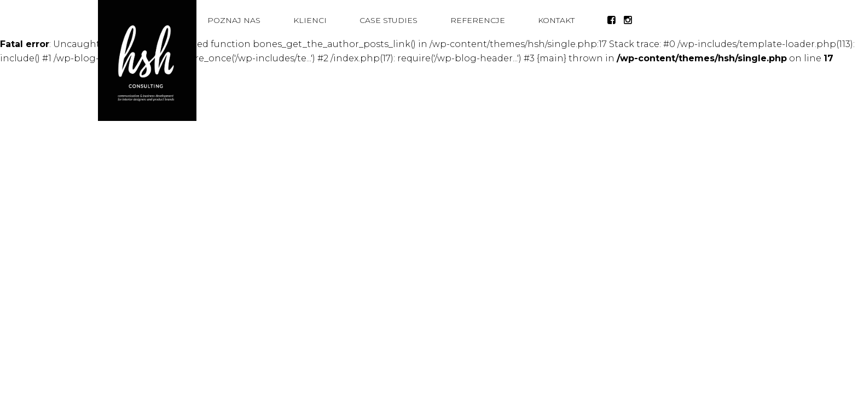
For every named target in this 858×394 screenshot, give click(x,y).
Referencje (477, 20)
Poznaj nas (233, 20)
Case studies (389, 20)
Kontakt (556, 20)
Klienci (310, 20)
